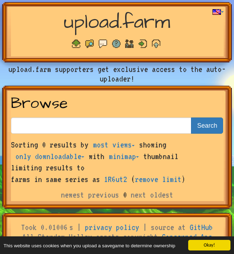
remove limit (158, 179)
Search (207, 125)
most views (114, 144)
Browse (39, 103)
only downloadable (50, 156)
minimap (124, 156)
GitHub (201, 227)
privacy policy (112, 227)
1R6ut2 (115, 179)
